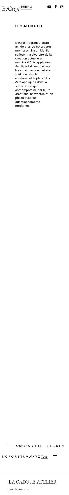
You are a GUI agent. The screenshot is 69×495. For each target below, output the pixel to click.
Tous (44, 457)
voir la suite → (19, 489)
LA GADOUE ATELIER (32, 482)
